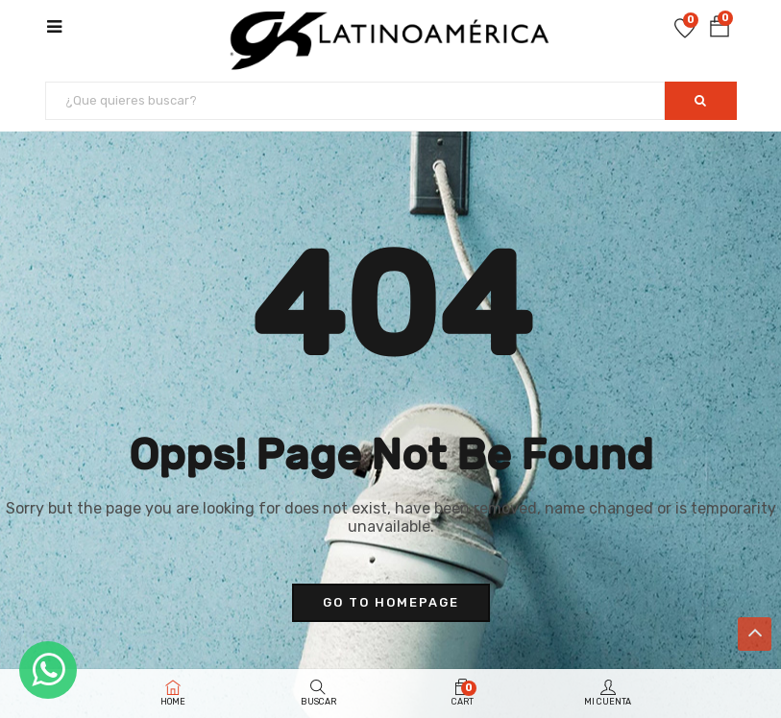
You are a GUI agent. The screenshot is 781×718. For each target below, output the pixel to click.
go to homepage (391, 602)
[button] (719, 27)
